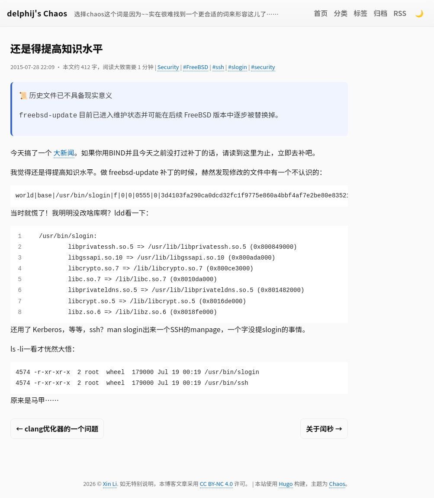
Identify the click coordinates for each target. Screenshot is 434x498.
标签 (360, 13)
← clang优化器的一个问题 (57, 427)
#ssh (218, 67)
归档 (380, 13)
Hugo (286, 483)
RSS (399, 13)
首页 (321, 13)
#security (263, 67)
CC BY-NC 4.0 (216, 483)
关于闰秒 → (324, 427)
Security (168, 67)
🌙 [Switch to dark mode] (419, 13)
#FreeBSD (195, 67)
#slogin (237, 67)
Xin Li (110, 483)
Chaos (337, 483)
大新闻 (64, 151)
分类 (340, 13)
